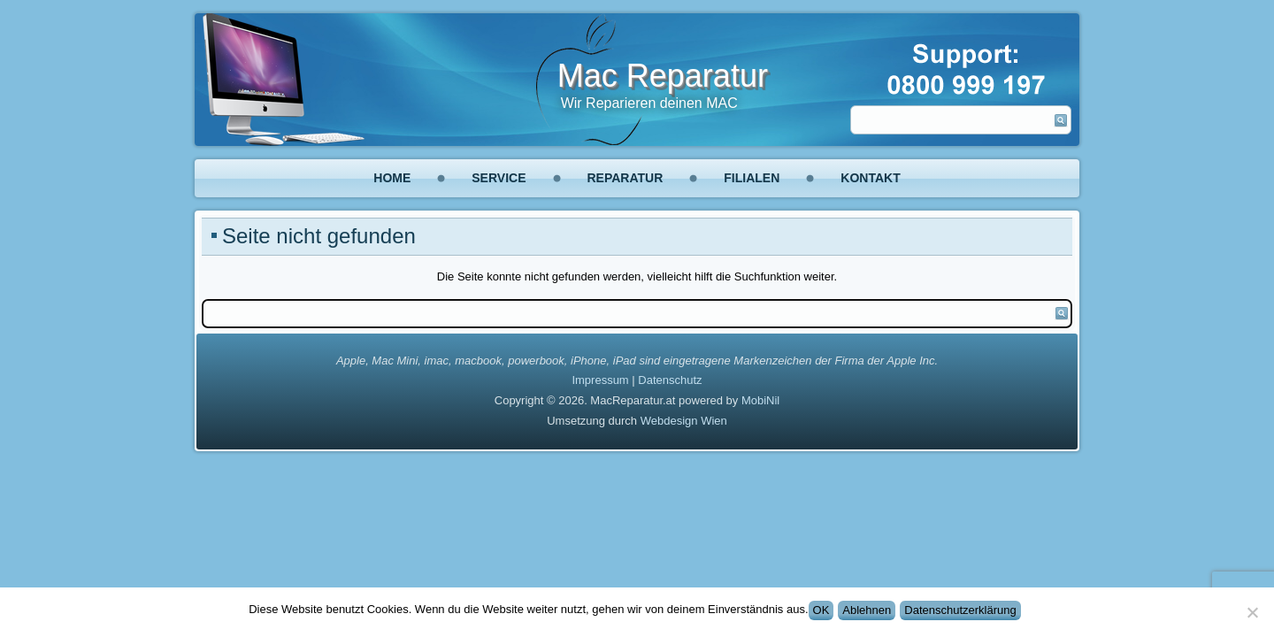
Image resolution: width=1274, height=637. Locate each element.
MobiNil (760, 400)
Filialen (751, 178)
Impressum (600, 380)
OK (821, 610)
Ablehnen (866, 610)
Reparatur (625, 178)
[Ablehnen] (1252, 612)
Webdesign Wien (684, 420)
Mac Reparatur (662, 76)
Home (392, 178)
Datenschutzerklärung (960, 610)
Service (499, 178)
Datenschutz (670, 380)
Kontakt (870, 178)
